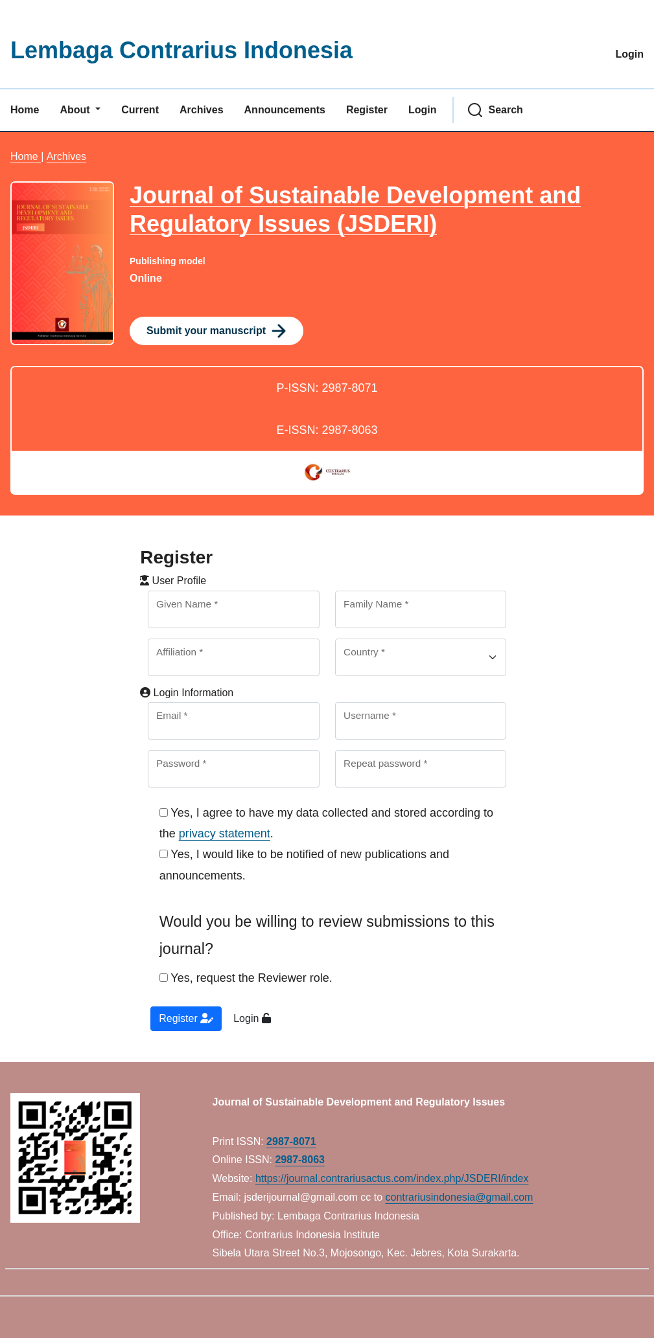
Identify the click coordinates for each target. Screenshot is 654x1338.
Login (629, 54)
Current (140, 109)
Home (24, 109)
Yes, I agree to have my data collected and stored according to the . (326, 823)
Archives (202, 109)
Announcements (284, 109)
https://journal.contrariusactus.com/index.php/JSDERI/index (392, 1178)
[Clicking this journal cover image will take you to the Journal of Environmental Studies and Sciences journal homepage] (62, 262)
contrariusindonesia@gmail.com (459, 1197)
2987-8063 (300, 1159)
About (76, 109)
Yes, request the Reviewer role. (246, 977)
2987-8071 (291, 1141)
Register (367, 109)
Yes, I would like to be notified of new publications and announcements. (304, 864)
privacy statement (224, 833)
